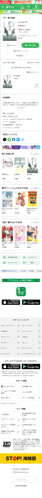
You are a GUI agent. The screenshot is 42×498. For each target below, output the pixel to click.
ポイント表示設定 (28, 398)
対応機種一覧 (27, 386)
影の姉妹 (17, 76)
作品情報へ (20, 56)
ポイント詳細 (23, 32)
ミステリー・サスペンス (17, 119)
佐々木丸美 (21, 22)
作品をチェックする (22, 51)
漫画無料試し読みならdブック (9, 271)
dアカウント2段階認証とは (8, 426)
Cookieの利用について (29, 426)
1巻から (29, 72)
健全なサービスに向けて (29, 420)
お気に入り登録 (34, 62)
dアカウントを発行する (21, 469)
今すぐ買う (32, 45)
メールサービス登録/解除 (8, 392)
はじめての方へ (8, 386)
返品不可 (20, 38)
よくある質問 (27, 392)
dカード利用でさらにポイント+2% (26, 35)
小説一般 (29, 119)
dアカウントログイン (8, 403)
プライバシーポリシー (8, 420)
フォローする (26, 22)
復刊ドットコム (13, 116)
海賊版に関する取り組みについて (8, 432)
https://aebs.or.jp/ (19, 449)
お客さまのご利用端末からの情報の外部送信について (29, 432)
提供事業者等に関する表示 (29, 414)
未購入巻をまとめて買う (22, 67)
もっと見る (34, 154)
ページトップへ (21, 480)
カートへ (13, 45)
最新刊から (36, 72)
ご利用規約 (5, 414)
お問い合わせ (6, 398)
